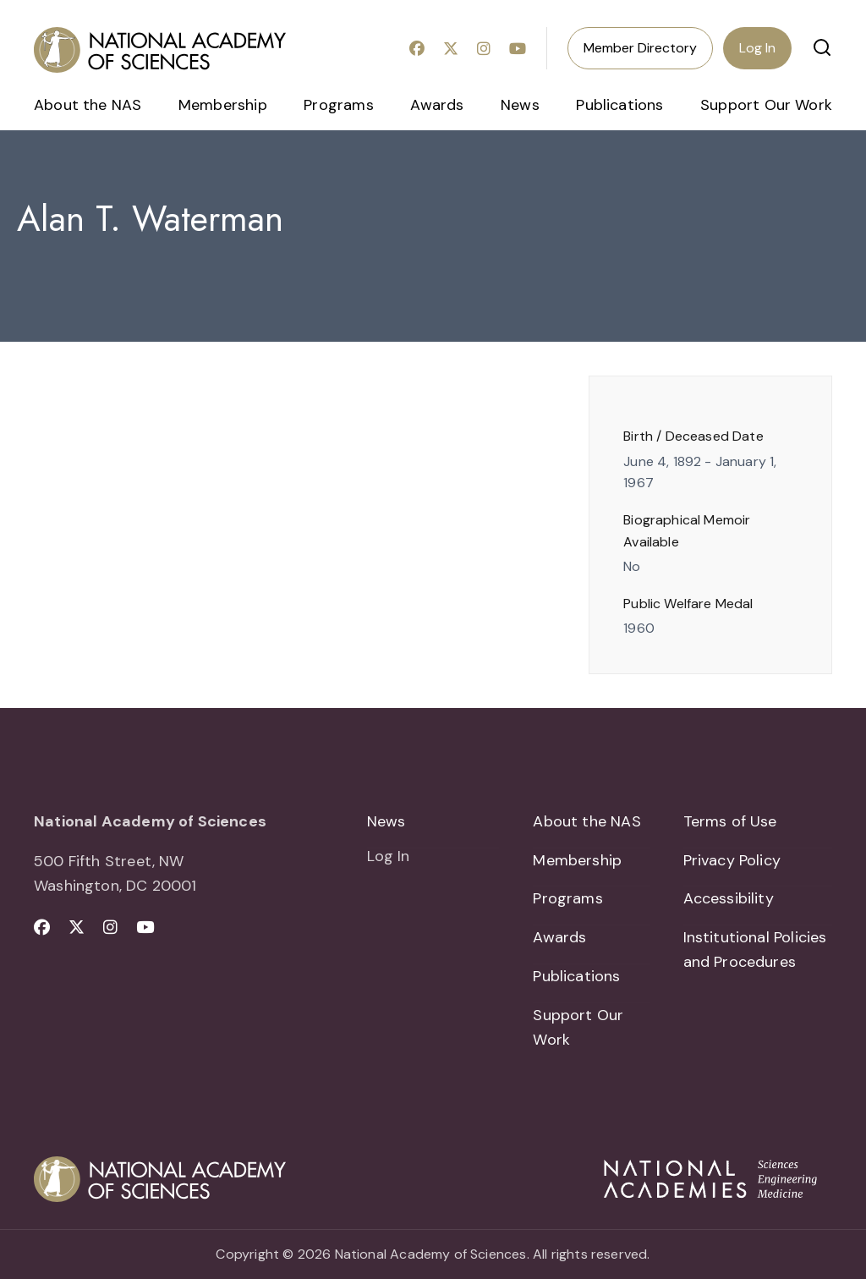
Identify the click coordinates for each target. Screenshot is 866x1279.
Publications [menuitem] (619, 105)
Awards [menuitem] (436, 105)
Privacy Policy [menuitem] (732, 860)
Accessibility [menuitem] (728, 899)
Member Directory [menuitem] (640, 48)
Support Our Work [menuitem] (766, 105)
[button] (822, 47)
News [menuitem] (520, 105)
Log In (757, 48)
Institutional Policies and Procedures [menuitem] (755, 949)
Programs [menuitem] (338, 105)
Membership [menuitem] (222, 105)
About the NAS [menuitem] (87, 105)
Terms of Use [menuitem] (730, 821)
